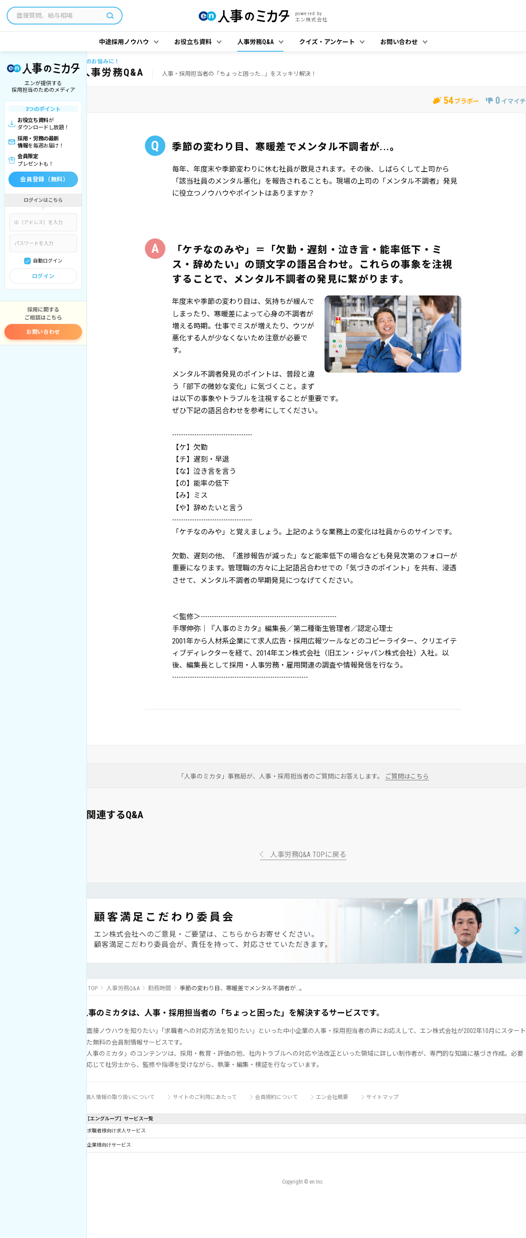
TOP (93, 988)
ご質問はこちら (407, 776)
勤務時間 (159, 988)
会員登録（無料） (44, 179)
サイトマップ (382, 1097)
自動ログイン (47, 260)
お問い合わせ (43, 332)
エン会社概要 (332, 1097)
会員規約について (276, 1097)
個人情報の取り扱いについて (120, 1097)
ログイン (43, 276)
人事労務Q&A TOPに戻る (308, 855)
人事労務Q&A (123, 988)
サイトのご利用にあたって (205, 1097)
